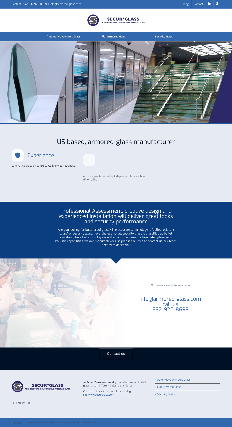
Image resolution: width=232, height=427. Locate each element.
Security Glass (166, 394)
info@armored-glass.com (65, 4)
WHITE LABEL (103, 422)
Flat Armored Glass (169, 387)
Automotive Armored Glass (174, 380)
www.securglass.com (101, 395)
